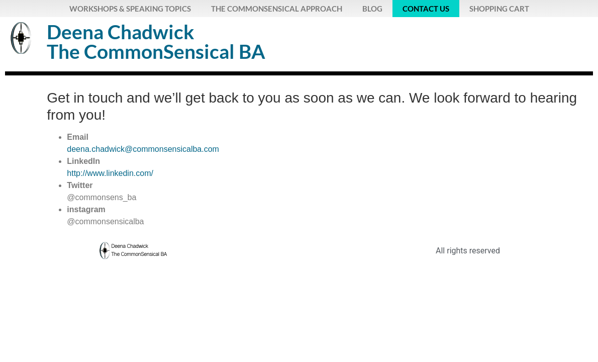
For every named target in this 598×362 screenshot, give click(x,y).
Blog (372, 8)
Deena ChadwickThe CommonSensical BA (156, 41)
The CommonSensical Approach (276, 8)
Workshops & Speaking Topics (130, 8)
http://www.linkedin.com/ (110, 173)
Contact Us (426, 8)
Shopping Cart (499, 8)
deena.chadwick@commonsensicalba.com (143, 149)
